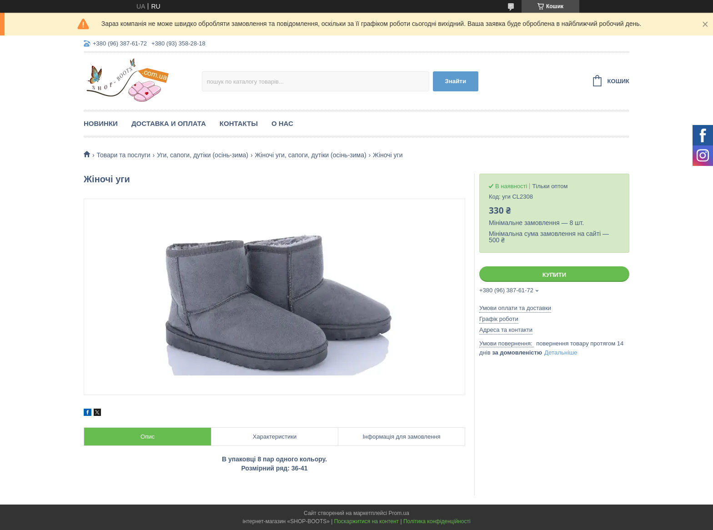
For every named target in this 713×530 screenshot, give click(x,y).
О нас (282, 123)
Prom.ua (399, 513)
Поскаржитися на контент (366, 521)
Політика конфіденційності (437, 521)
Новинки (101, 123)
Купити (554, 274)
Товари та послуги (123, 155)
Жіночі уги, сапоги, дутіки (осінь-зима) (310, 155)
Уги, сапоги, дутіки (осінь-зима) (202, 155)
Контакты (239, 123)
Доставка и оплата (168, 123)
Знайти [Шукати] (455, 81)
